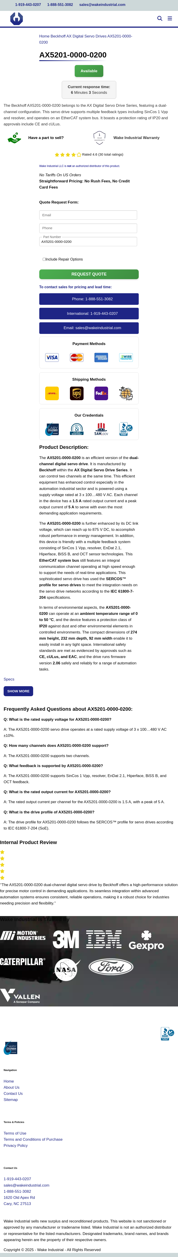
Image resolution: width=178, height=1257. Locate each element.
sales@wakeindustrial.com (102, 5)
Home (44, 36)
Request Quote (89, 274)
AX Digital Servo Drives (86, 36)
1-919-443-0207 (28, 5)
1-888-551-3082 (60, 5)
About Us (12, 1087)
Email (46, 215)
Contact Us (13, 1093)
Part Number (52, 236)
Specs (9, 679)
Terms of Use (15, 1133)
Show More (18, 691)
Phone (47, 228)
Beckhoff (58, 36)
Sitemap (11, 1100)
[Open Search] (159, 18)
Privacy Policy (16, 1145)
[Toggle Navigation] (169, 18)
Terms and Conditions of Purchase (33, 1139)
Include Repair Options (63, 259)
